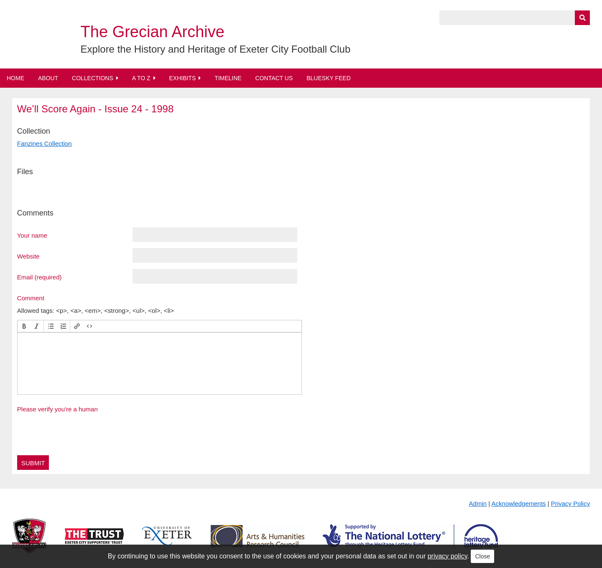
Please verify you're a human (57, 409)
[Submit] (582, 17)
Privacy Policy (570, 503)
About (48, 78)
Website (28, 256)
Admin (478, 503)
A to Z (141, 78)
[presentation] (24, 326)
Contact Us (274, 78)
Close (482, 556)
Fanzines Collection (44, 143)
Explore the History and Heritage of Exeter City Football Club (216, 49)
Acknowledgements (519, 503)
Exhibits (182, 78)
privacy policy (447, 556)
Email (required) (39, 277)
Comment (30, 297)
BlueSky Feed (328, 78)
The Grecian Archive (152, 32)
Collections (92, 78)
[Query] (514, 17)
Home (15, 78)
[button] (24, 326)
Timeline (228, 78)
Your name (32, 235)
